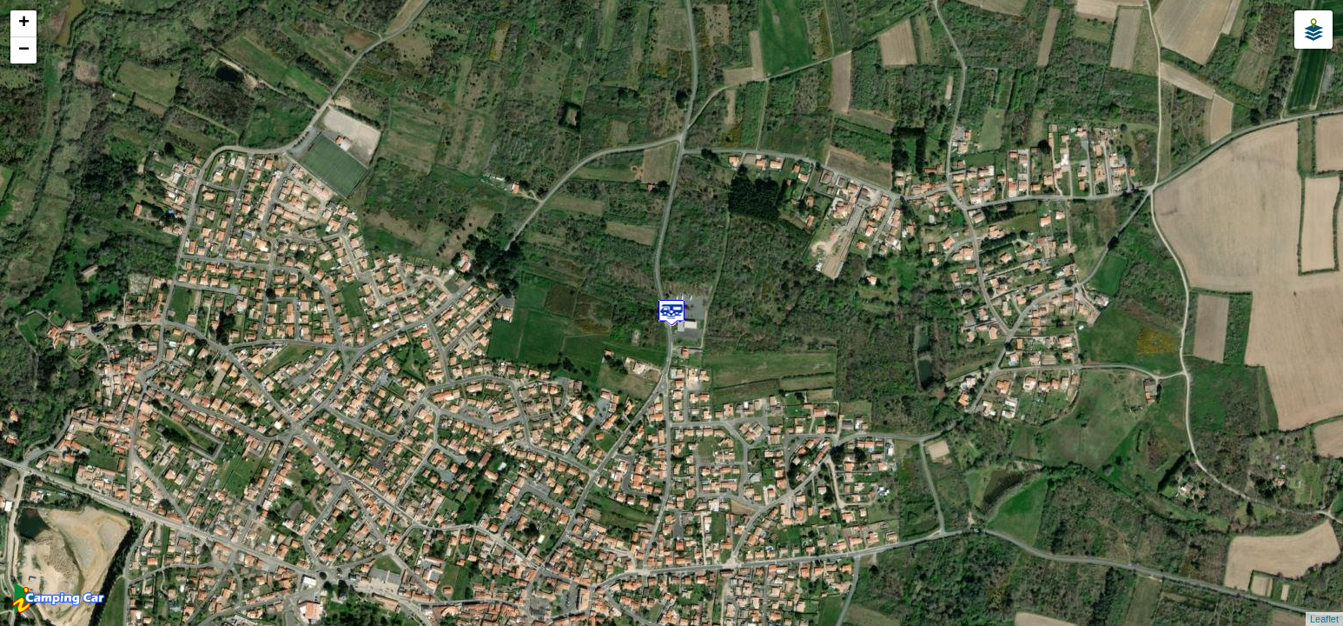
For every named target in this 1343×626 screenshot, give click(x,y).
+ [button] (24, 23)
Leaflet (1324, 619)
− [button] (24, 50)
